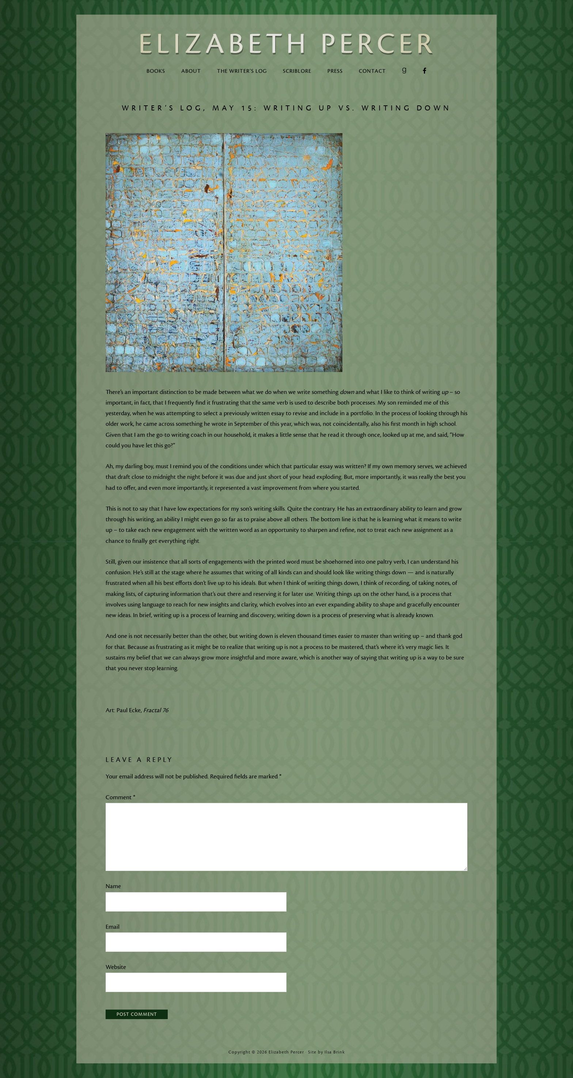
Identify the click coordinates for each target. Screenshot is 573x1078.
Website (116, 967)
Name (113, 886)
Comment (120, 797)
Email (112, 927)
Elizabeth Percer (286, 43)
